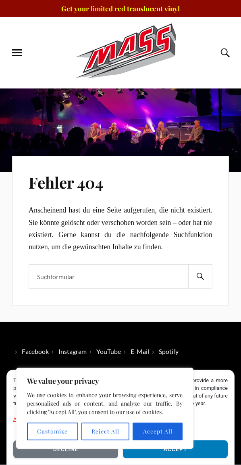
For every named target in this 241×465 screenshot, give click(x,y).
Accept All (157, 431)
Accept (175, 449)
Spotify (169, 351)
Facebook (35, 351)
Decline (66, 449)
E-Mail (140, 351)
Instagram (72, 351)
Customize (52, 431)
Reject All (105, 431)
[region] (104, 408)
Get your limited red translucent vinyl (120, 8)
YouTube (108, 351)
